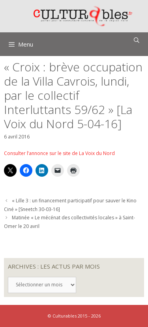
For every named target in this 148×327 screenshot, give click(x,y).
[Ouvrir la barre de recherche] (136, 40)
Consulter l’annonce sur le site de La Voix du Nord (59, 153)
